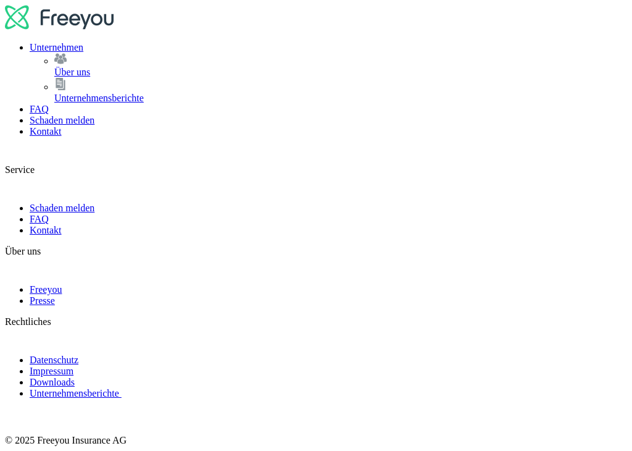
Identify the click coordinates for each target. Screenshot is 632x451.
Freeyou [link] (46, 289)
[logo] (59, 26)
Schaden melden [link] (62, 208)
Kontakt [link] (46, 230)
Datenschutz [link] (54, 360)
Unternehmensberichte (340, 90)
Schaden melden (62, 120)
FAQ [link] (39, 219)
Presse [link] (42, 300)
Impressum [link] (51, 371)
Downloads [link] (52, 382)
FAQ (39, 109)
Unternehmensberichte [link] (76, 393)
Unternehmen (56, 47)
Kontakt (46, 131)
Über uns (340, 65)
